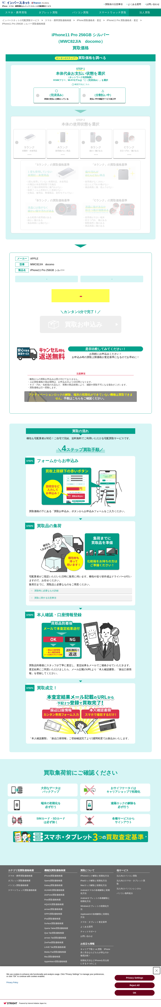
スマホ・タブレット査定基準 (93, 922)
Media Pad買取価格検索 (55, 952)
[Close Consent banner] (156, 970)
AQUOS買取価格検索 (54, 904)
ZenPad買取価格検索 (54, 942)
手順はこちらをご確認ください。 (81, 396)
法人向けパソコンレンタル (129, 888)
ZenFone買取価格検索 (54, 895)
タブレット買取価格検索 (19, 880)
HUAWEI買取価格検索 (54, 890)
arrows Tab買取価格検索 (55, 938)
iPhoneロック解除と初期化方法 (94, 876)
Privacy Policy (12, 982)
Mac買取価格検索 (52, 956)
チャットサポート (88, 931)
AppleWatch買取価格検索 (55, 961)
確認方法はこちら (81, 84)
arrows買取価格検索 (53, 909)
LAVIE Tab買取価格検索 (55, 947)
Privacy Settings (134, 978)
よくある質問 (134, 4)
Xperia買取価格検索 (53, 880)
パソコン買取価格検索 (18, 885)
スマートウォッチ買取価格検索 (22, 890)
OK (134, 993)
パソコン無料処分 (125, 893)
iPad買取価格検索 (52, 919)
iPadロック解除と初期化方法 (93, 880)
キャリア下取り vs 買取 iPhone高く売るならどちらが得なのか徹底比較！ (95, 952)
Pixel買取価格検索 (52, 899)
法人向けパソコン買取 (127, 876)
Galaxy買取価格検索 (53, 885)
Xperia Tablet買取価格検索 (56, 928)
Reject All (134, 985)
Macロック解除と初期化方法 (93, 885)
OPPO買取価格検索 (53, 914)
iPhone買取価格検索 (53, 876)
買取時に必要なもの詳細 (46, 590)
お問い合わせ (152, 4)
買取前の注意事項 (114, 4)
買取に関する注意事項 (45, 598)
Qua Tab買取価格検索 (54, 933)
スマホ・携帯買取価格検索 (20, 876)
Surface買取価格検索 (53, 923)
